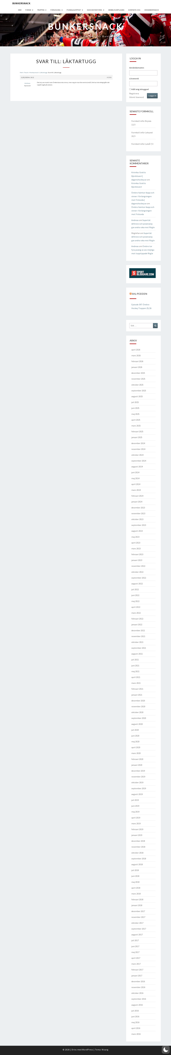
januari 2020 (136, 765)
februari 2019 (137, 829)
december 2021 (138, 630)
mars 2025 (136, 425)
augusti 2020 (137, 724)
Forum (28, 10)
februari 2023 (137, 554)
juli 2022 (135, 589)
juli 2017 (135, 940)
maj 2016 (135, 1022)
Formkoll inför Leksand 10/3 (142, 134)
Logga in (152, 95)
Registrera (134, 93)
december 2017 (138, 911)
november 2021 (138, 636)
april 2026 (135, 349)
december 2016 (138, 981)
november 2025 (138, 378)
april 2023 (135, 542)
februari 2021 (137, 688)
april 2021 (135, 677)
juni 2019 (135, 806)
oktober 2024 (137, 455)
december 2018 (138, 841)
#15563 (109, 77)
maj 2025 (135, 414)
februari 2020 (137, 759)
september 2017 (138, 928)
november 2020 (138, 706)
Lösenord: (134, 78)
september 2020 (138, 718)
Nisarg (105, 1049)
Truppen (40, 10)
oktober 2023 (137, 519)
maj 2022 (135, 601)
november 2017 (138, 917)
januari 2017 (136, 975)
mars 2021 (136, 683)
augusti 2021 (137, 653)
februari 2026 (137, 361)
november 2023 (138, 513)
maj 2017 (135, 952)
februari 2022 (137, 618)
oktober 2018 (137, 852)
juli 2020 (135, 730)
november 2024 (138, 449)
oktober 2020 (137, 712)
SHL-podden (139, 293)
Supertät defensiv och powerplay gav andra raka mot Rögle (143, 224)
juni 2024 (135, 472)
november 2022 (138, 566)
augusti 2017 (137, 934)
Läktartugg (43, 72)
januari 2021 (136, 694)
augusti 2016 (137, 1005)
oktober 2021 (137, 642)
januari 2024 (136, 501)
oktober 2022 (137, 572)
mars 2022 (136, 613)
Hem (19, 10)
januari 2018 (136, 905)
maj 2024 (135, 478)
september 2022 (138, 577)
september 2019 (138, 788)
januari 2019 (136, 835)
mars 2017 (136, 963)
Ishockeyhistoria (94, 10)
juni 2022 (135, 595)
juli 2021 (135, 659)
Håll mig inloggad (140, 89)
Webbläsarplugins (116, 10)
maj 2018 (135, 882)
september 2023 (138, 525)
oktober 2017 (137, 923)
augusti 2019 (137, 794)
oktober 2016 (137, 993)
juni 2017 (135, 946)
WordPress (87, 1049)
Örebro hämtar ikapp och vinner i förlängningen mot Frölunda (142, 211)
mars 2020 (136, 753)
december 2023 (138, 507)
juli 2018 (135, 870)
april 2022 (135, 607)
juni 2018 (135, 876)
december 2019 (138, 770)
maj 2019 (135, 811)
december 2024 (138, 443)
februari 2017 (137, 969)
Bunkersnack (21, 3)
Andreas (135, 220)
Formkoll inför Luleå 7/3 (142, 144)
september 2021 (138, 648)
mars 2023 (136, 548)
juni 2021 (135, 665)
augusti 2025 (137, 396)
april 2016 (135, 1028)
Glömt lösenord (136, 97)
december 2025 (138, 373)
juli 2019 (135, 800)
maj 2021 (135, 671)
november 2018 (138, 846)
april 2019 (135, 817)
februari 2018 (137, 899)
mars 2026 (136, 355)
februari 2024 (137, 495)
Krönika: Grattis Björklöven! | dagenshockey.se (138, 176)
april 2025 (135, 419)
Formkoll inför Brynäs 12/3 (141, 123)
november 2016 (138, 987)
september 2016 (138, 999)
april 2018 (135, 887)
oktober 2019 (137, 782)
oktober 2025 (137, 384)
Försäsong (55, 10)
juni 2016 (135, 1016)
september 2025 (138, 390)
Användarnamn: (136, 67)
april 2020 (135, 747)
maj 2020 (135, 741)
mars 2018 (136, 893)
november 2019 (138, 776)
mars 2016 (136, 1034)
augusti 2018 (137, 864)
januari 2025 (136, 437)
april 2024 (135, 484)
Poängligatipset (74, 10)
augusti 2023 (137, 531)
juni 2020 (135, 735)
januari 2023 (136, 560)
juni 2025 (135, 408)
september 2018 (138, 858)
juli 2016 (135, 1010)
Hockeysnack (34, 72)
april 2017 (135, 958)
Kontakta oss (134, 10)
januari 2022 (136, 624)
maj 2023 (135, 537)
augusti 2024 (137, 466)
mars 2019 (136, 823)
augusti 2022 (137, 583)
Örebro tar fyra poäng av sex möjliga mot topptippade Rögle (142, 250)
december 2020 (138, 700)
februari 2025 (137, 431)
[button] (166, 1050)
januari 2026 (136, 367)
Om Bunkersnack (151, 10)
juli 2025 (135, 402)
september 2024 (138, 460)
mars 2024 (136, 490)
